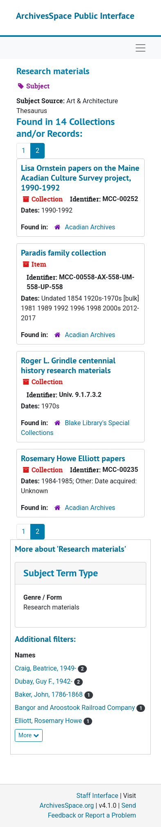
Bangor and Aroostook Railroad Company (75, 707)
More (28, 735)
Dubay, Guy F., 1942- (44, 681)
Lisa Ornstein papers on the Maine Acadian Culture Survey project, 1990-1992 (80, 178)
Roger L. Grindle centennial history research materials (68, 365)
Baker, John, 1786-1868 (49, 694)
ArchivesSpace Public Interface (75, 15)
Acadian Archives (90, 227)
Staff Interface (97, 796)
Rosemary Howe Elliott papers (73, 458)
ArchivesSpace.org (66, 805)
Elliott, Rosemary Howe (49, 721)
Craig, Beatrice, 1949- (46, 668)
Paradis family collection (63, 252)
